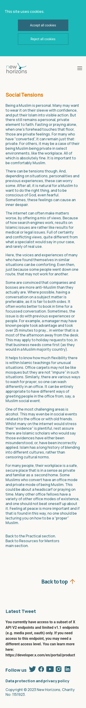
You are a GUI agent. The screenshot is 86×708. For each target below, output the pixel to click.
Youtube (50, 669)
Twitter (32, 669)
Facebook (41, 669)
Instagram (58, 669)
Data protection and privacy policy (37, 680)
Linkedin (67, 669)
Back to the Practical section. (31, 536)
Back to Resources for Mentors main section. (32, 543)
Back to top (54, 581)
